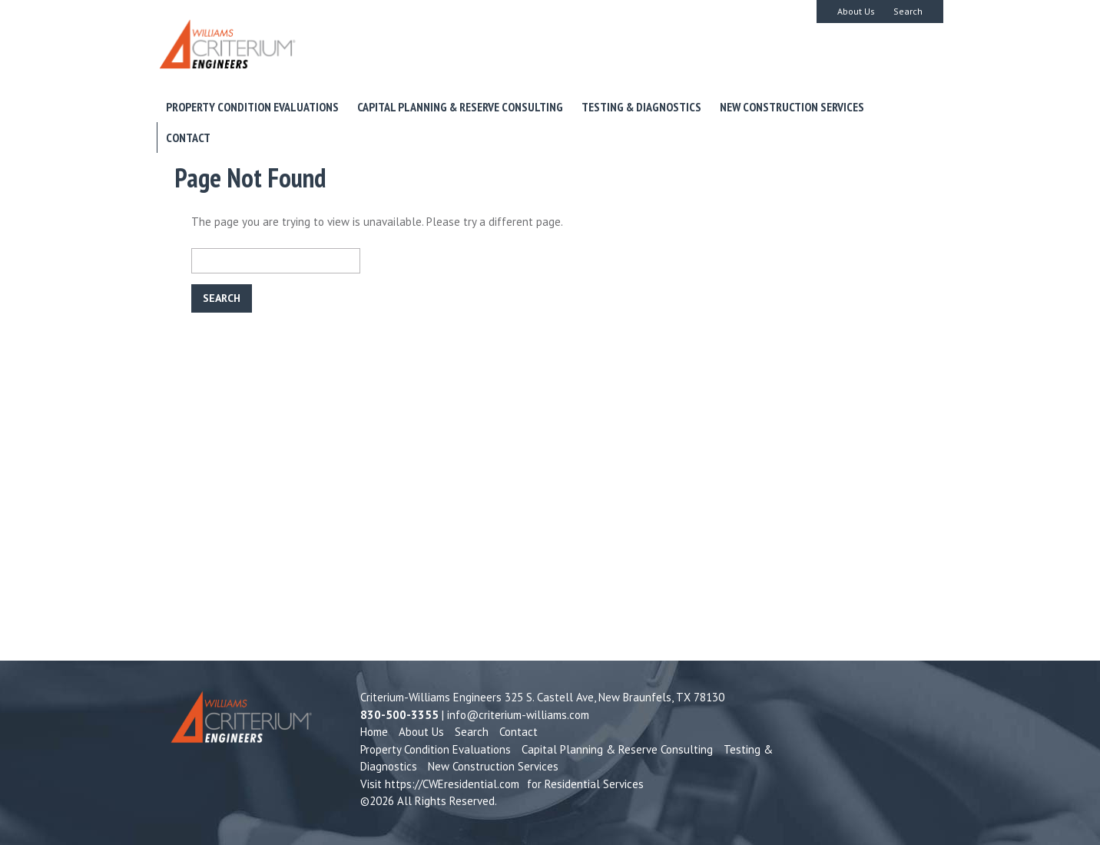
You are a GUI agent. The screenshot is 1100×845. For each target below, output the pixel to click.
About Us (856, 11)
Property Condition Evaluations (252, 106)
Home (374, 731)
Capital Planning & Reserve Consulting (460, 106)
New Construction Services (792, 106)
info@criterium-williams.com (518, 714)
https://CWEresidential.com (452, 784)
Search (908, 11)
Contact (188, 137)
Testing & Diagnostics (641, 106)
